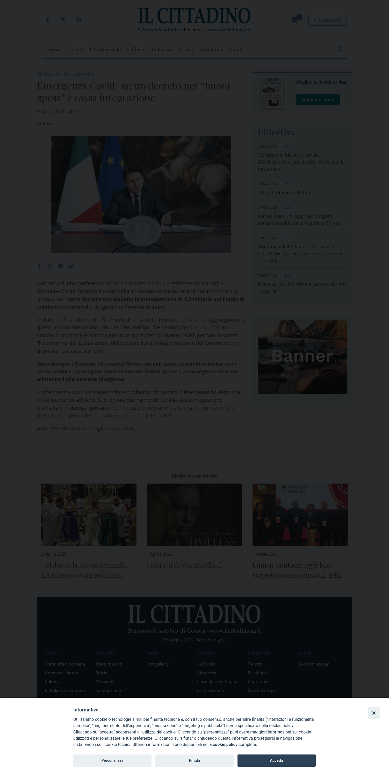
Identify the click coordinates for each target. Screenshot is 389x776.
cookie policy (225, 744)
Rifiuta (194, 760)
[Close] (374, 712)
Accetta (276, 760)
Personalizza (112, 760)
